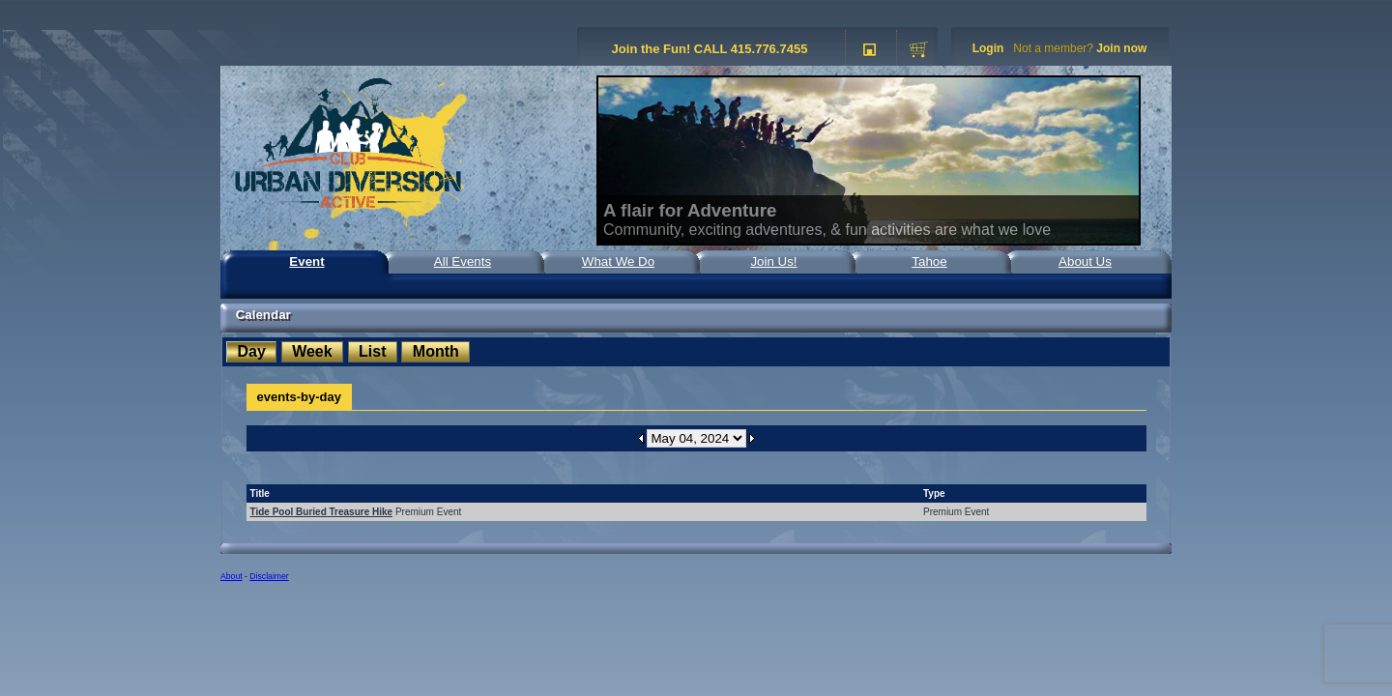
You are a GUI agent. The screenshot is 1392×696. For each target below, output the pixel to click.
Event (306, 261)
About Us (1085, 261)
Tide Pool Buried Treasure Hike (321, 512)
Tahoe (929, 261)
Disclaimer (268, 576)
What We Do (618, 261)
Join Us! (773, 261)
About (231, 576)
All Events (462, 261)
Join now (1121, 48)
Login (988, 48)
